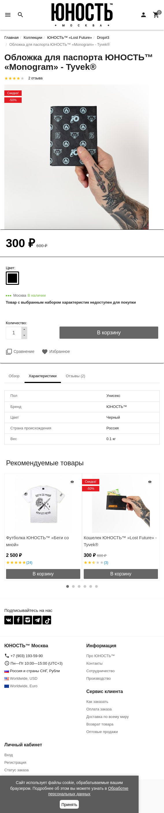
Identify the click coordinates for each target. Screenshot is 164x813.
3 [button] (79, 586)
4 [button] (85, 586)
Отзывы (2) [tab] (75, 376)
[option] (43, 527)
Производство (98, 678)
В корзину (43, 573)
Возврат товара (99, 724)
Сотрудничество (100, 671)
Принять (69, 804)
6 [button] (96, 586)
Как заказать (97, 701)
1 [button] (67, 586)
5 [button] (91, 586)
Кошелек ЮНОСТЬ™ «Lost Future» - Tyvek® (120, 541)
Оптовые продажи (102, 732)
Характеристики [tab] (43, 376)
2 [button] (73, 586)
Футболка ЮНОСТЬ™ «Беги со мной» (37, 541)
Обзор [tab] (14, 376)
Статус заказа (16, 770)
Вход (8, 755)
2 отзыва (35, 78)
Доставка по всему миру (107, 716)
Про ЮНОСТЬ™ (100, 656)
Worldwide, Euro (21, 686)
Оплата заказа (99, 709)
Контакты (94, 663)
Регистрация (15, 762)
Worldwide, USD (21, 678)
